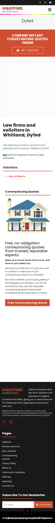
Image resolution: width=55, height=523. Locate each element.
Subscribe (43, 504)
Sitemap (6, 476)
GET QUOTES (27, 50)
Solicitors (6, 442)
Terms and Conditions (13, 472)
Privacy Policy (9, 463)
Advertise (7, 481)
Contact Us (8, 485)
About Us (6, 467)
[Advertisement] (27, 89)
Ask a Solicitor (9, 451)
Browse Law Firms (11, 446)
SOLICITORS (12, 9)
